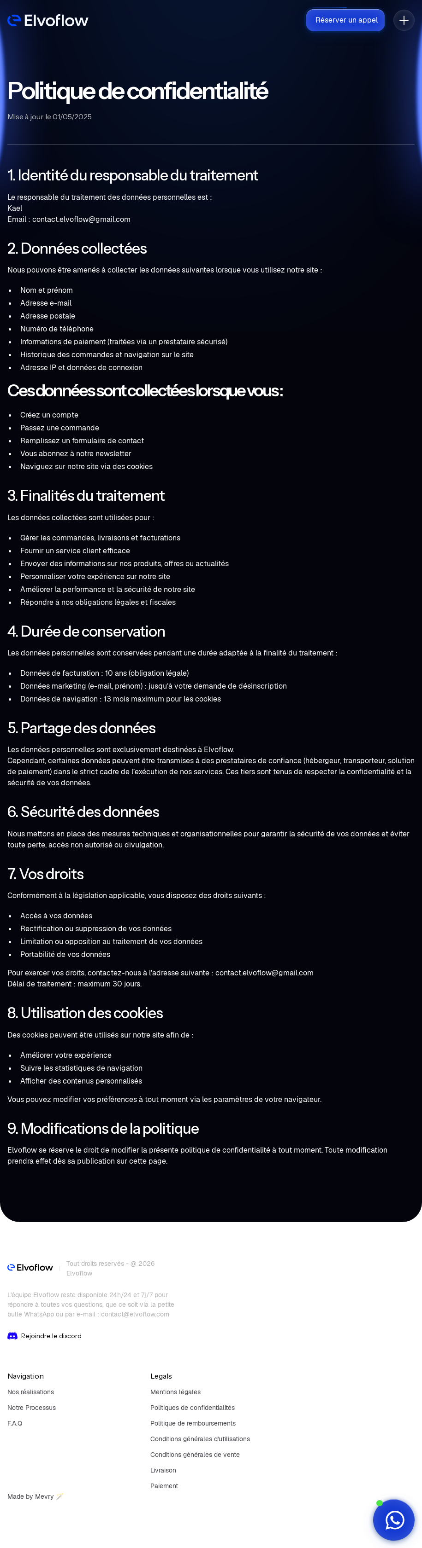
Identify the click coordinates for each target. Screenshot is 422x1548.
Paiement (164, 1486)
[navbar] (48, 20)
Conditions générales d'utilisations (200, 1439)
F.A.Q (14, 1423)
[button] (404, 20)
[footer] (30, 1268)
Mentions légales (175, 1392)
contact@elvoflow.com (135, 1314)
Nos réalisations (30, 1392)
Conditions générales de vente (195, 1454)
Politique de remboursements (193, 1423)
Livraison (163, 1470)
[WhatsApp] (394, 1520)
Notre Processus (31, 1407)
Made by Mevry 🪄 (35, 1496)
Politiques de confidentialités (192, 1407)
